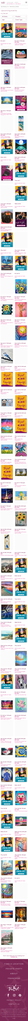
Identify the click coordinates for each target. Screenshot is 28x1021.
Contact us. (14, 956)
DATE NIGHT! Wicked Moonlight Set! (6, 765)
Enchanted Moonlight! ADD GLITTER (20, 672)
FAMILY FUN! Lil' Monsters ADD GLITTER (7, 207)
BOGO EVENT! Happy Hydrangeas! (6, 881)
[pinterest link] (20, 995)
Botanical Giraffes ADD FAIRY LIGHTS (20, 323)
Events (16, 2)
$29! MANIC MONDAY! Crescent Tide (6, 602)
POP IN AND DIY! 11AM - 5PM (6, 44)
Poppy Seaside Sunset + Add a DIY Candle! (20, 44)
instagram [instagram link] (14, 995)
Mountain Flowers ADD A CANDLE (7, 579)
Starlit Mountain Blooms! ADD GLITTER (6, 439)
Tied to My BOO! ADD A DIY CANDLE (20, 486)
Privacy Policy (14, 1000)
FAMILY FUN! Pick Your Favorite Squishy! (6, 672)
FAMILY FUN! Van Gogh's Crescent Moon (20, 765)
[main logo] (3, 2)
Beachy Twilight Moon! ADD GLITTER (20, 835)
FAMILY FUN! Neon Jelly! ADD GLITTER (20, 253)
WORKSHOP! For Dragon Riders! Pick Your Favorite (21, 905)
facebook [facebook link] (8, 995)
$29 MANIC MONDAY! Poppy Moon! (20, 160)
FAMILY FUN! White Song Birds (21, 858)
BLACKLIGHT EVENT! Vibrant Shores (5, 532)
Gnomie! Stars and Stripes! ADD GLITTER (7, 91)
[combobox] (7, 16)
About (14, 974)
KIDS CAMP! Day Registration (5, 393)
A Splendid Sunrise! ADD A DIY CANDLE (7, 300)
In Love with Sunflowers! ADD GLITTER (20, 532)
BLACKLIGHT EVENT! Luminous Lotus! (19, 91)
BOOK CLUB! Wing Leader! (7, 555)
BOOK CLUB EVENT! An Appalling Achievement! (20, 463)
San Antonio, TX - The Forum (8, 6)
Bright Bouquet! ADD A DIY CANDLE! (20, 719)
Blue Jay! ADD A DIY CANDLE (5, 370)
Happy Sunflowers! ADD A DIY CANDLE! (7, 323)
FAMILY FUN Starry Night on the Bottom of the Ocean (20, 510)
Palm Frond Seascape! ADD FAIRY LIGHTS (6, 719)
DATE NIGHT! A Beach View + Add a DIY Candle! (7, 928)
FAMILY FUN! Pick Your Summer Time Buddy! (6, 742)
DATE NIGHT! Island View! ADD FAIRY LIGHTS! (7, 346)
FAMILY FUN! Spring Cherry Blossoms (21, 346)
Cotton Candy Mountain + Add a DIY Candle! (7, 951)
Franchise (14, 978)
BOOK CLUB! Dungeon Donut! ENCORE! (6, 230)
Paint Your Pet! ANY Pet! (20, 694)
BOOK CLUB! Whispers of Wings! (7, 277)
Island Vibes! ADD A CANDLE (19, 137)
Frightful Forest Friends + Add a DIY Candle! (21, 928)
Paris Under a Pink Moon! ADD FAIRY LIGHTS (6, 509)
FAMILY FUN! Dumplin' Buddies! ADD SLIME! (20, 67)
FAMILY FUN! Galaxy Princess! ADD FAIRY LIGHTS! (6, 137)
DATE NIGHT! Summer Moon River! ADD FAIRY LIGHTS (6, 114)
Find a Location (14, 964)
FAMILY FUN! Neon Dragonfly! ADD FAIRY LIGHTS (6, 626)
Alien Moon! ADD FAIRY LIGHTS (6, 788)
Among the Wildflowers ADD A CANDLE (20, 300)
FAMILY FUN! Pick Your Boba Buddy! (6, 416)
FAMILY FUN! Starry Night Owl (21, 556)
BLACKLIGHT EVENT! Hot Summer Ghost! (20, 742)
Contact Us (14, 1004)
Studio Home (10, 2)
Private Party (14, 969)
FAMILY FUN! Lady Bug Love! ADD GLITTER (6, 463)
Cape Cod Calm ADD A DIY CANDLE (7, 649)
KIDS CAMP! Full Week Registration (20, 370)
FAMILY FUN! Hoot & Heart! (21, 811)
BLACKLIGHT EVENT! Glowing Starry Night (6, 905)
